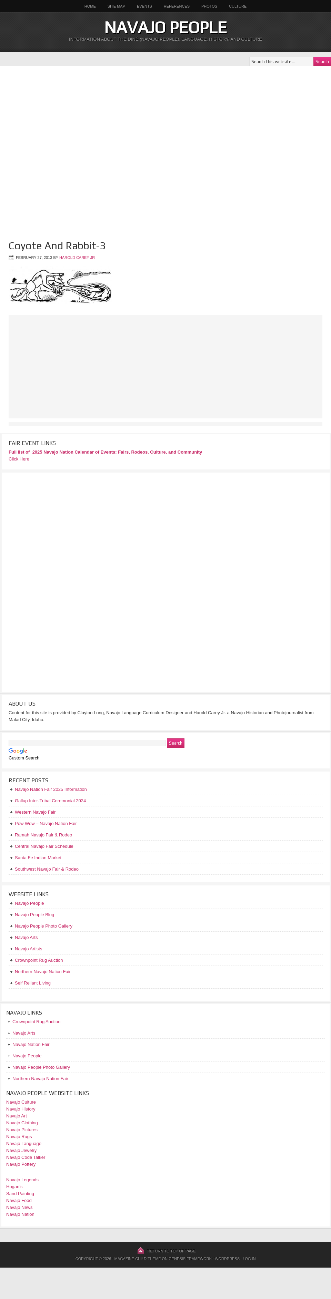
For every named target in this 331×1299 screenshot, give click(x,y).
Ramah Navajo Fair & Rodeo (43, 834)
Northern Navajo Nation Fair (40, 1078)
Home (90, 6)
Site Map (116, 6)
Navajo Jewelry (21, 1150)
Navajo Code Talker (25, 1157)
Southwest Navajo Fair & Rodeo (47, 869)
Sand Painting (20, 1193)
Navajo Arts (23, 1033)
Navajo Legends (22, 1179)
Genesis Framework (190, 1259)
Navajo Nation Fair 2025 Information (51, 789)
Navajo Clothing (22, 1122)
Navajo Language (23, 1143)
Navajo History (21, 1109)
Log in (249, 1259)
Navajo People (165, 27)
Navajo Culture (21, 1102)
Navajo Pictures (22, 1129)
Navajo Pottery (21, 1164)
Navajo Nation (20, 1214)
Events (144, 6)
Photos (209, 6)
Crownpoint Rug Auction (36, 1021)
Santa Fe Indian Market (38, 857)
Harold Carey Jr (77, 257)
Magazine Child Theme (137, 1259)
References (177, 6)
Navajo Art (16, 1115)
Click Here (19, 459)
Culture (235, 6)
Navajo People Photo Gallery (41, 1067)
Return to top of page (172, 1251)
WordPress (227, 1259)
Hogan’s (14, 1186)
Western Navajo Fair (35, 812)
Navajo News (19, 1207)
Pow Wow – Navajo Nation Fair (46, 823)
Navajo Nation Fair (31, 1044)
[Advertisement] (83, 149)
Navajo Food (19, 1200)
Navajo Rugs (19, 1136)
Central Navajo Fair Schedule (44, 846)
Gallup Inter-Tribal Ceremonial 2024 (50, 800)
